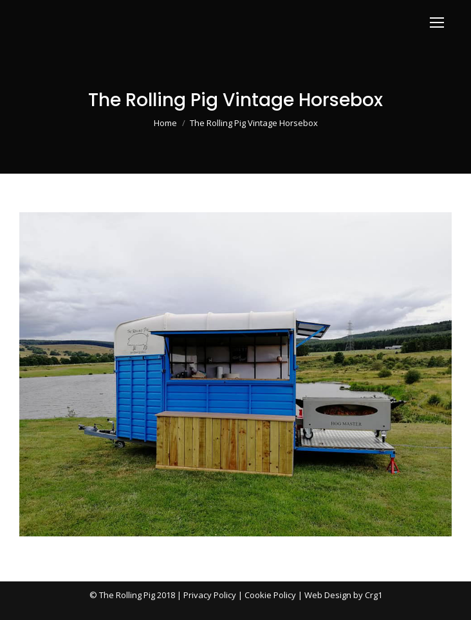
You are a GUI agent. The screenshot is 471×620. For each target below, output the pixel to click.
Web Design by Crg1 (343, 595)
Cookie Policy (270, 595)
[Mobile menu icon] (437, 22)
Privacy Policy (209, 595)
